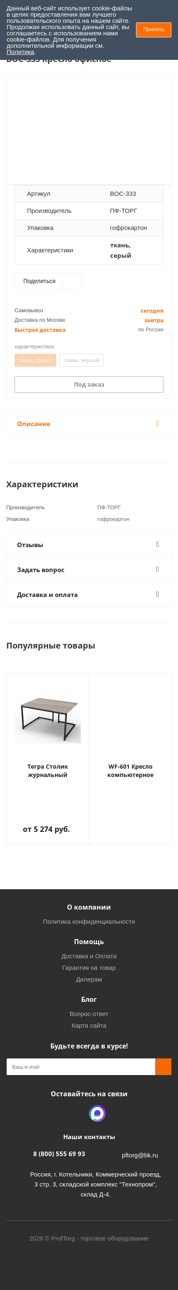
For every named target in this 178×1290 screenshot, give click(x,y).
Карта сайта (89, 1025)
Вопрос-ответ (88, 1013)
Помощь (89, 941)
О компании (89, 907)
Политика (20, 51)
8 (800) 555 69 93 (59, 1153)
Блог (89, 999)
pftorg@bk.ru (140, 1155)
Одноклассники (76, 1113)
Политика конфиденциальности (89, 921)
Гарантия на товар (89, 967)
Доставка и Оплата (89, 955)
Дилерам (89, 979)
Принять (153, 29)
